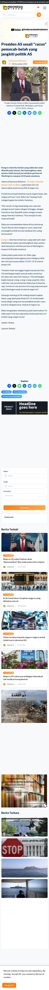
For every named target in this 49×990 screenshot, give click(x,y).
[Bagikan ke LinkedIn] (24, 113)
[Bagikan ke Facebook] (9, 113)
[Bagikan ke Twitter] (14, 113)
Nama (6, 471)
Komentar (8, 491)
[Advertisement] (24, 141)
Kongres (5, 240)
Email (6, 482)
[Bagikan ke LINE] (19, 113)
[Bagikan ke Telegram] (35, 113)
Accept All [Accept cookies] (9, 985)
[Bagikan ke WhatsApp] (40, 113)
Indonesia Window (17, 60)
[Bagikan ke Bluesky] (29, 113)
